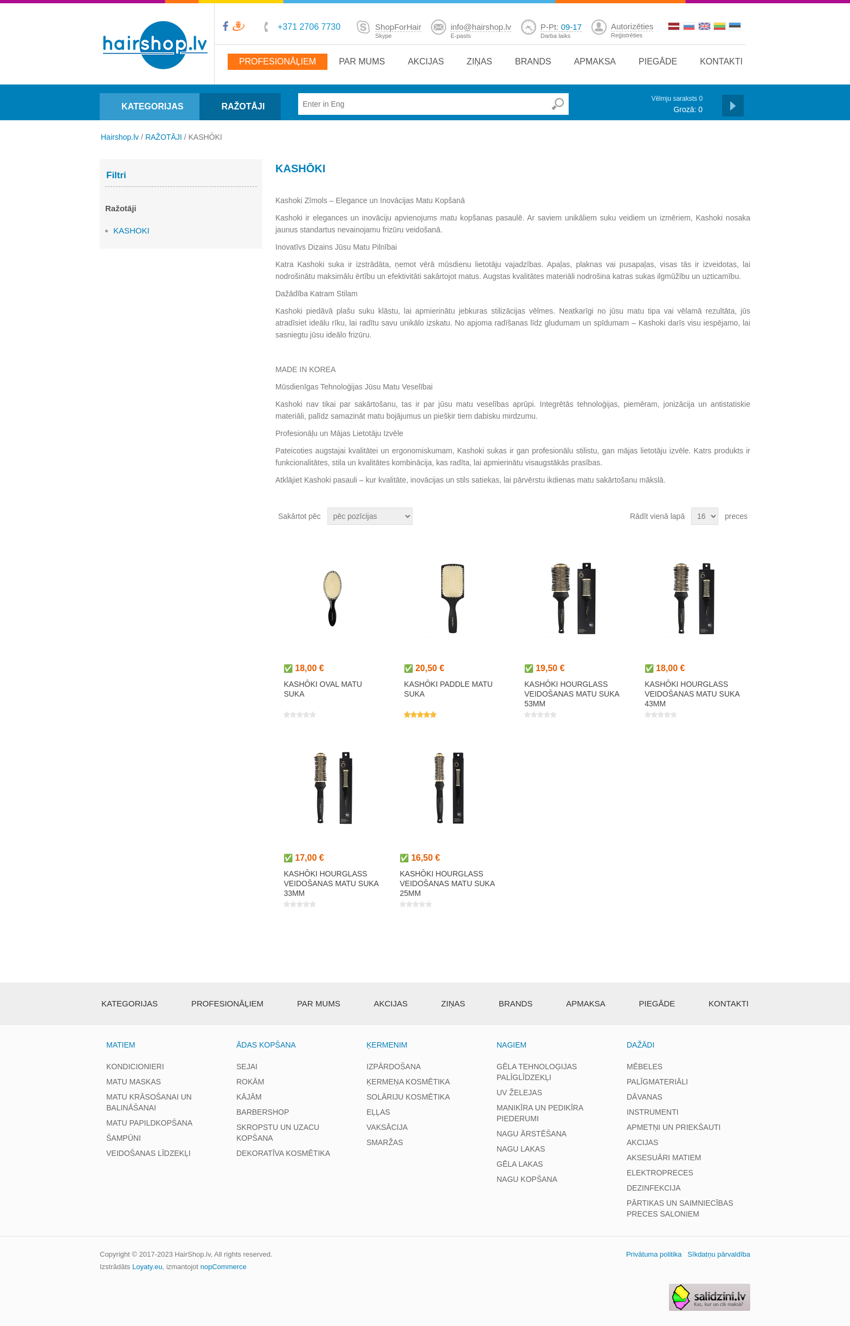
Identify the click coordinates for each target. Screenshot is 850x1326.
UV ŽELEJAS (519, 1092)
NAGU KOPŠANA (527, 1179)
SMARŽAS (384, 1142)
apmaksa (595, 61)
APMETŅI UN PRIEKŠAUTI (673, 1127)
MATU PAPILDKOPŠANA (149, 1123)
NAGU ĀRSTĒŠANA (531, 1133)
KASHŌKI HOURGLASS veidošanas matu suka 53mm (571, 694)
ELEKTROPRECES (660, 1172)
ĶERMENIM (386, 1045)
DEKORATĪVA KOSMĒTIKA (283, 1153)
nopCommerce (224, 1267)
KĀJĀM (249, 1097)
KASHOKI (131, 230)
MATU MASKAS (133, 1081)
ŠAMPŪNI (123, 1138)
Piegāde (658, 61)
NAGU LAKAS (521, 1149)
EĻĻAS (378, 1112)
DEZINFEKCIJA (654, 1188)
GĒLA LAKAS (520, 1164)
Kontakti (721, 61)
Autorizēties (632, 26)
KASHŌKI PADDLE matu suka (448, 689)
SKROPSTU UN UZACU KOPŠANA (277, 1132)
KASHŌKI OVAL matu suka (323, 689)
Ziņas (479, 61)
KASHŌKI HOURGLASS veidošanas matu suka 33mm (331, 883)
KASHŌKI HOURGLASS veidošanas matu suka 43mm (692, 694)
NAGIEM (511, 1045)
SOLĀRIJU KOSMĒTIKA (408, 1097)
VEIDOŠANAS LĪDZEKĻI (148, 1153)
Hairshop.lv (120, 137)
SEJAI (246, 1066)
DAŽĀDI (640, 1045)
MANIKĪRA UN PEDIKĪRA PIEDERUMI (540, 1113)
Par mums (362, 61)
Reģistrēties (626, 35)
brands (533, 61)
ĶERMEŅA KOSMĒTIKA (408, 1081)
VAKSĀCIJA (387, 1127)
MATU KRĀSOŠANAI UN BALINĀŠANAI (149, 1102)
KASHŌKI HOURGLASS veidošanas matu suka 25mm (447, 883)
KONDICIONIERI (135, 1066)
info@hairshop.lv (480, 26)
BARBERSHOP (262, 1112)
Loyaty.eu (147, 1267)
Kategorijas (129, 1003)
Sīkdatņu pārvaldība (718, 1254)
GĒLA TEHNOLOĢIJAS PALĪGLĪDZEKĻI (537, 1072)
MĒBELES (644, 1066)
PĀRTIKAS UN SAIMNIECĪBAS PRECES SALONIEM (680, 1208)
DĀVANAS (644, 1097)
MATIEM (120, 1045)
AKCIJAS (642, 1142)
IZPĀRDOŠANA (393, 1066)
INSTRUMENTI (653, 1112)
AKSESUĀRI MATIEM (664, 1157)
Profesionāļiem (277, 61)
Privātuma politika (654, 1254)
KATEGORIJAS (152, 106)
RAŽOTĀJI (243, 106)
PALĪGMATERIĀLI (657, 1081)
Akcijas (426, 61)
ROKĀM (250, 1081)
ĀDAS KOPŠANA (266, 1045)
